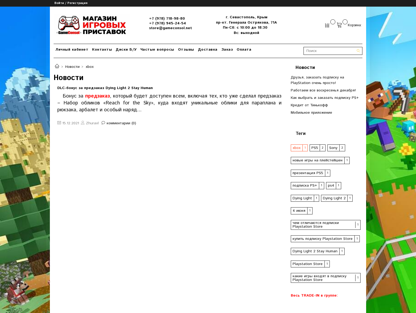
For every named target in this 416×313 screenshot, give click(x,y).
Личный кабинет (71, 49)
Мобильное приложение (311, 112)
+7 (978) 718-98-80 (167, 18)
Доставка (208, 49)
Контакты (102, 49)
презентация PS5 (308, 173)
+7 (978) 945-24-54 (167, 23)
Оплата (244, 49)
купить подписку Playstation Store (323, 238)
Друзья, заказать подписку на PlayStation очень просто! (317, 80)
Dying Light (302, 198)
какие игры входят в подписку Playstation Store (319, 278)
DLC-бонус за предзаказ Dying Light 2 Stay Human (105, 88)
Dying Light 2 (334, 198)
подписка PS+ (305, 185)
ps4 (331, 185)
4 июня (299, 210)
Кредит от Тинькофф (309, 105)
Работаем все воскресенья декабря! (323, 90)
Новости (72, 66)
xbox (297, 148)
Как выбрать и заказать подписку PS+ (325, 97)
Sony (333, 148)
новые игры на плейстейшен (318, 160)
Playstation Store (308, 264)
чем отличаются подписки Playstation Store (316, 224)
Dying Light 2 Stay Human (315, 251)
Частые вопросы (157, 49)
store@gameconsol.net (170, 28)
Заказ (227, 49)
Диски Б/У (126, 49)
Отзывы (186, 49)
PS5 (314, 148)
